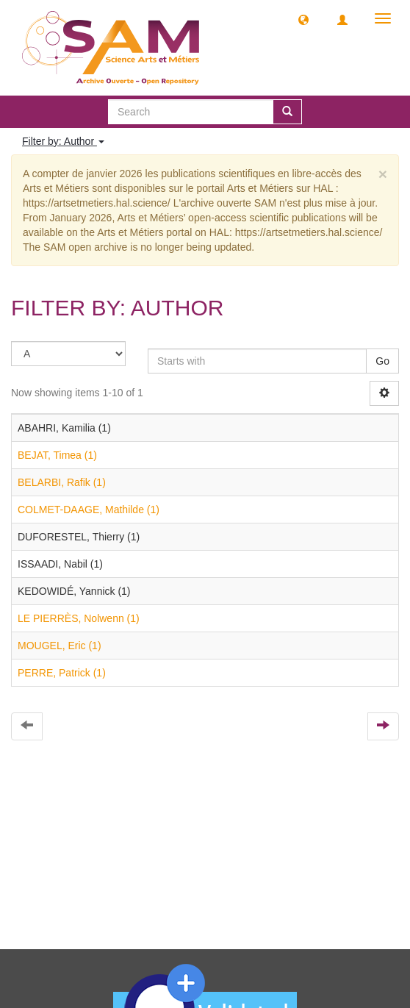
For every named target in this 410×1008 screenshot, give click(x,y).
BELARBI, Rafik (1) (62, 482)
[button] (303, 19)
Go (382, 361)
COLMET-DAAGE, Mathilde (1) (88, 509)
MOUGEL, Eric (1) (59, 645)
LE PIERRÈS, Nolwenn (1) (79, 618)
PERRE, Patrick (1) (62, 673)
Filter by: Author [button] (63, 141)
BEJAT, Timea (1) (57, 455)
